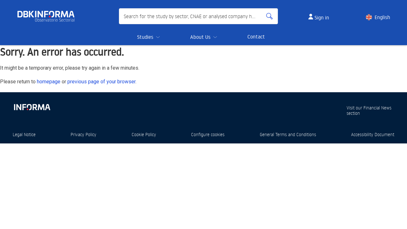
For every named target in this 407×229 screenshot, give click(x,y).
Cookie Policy (144, 134)
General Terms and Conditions (288, 134)
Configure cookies (207, 134)
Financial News (377, 107)
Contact (256, 36)
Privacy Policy (83, 134)
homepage (48, 82)
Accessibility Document (372, 134)
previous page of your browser (101, 82)
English (382, 17)
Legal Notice (24, 134)
